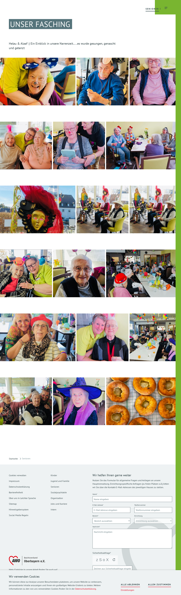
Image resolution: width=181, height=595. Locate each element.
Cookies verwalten (17, 475)
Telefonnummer (140, 505)
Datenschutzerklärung (85, 588)
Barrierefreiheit (16, 492)
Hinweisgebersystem (18, 509)
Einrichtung (138, 516)
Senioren (55, 486)
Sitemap (13, 503)
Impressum (14, 481)
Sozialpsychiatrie (59, 492)
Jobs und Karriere (59, 503)
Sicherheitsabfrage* (102, 552)
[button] (59, 8)
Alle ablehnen (130, 584)
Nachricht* (96, 527)
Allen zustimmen (159, 584)
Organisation (57, 498)
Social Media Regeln (18, 515)
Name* (95, 494)
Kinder (54, 475)
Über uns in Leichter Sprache (22, 498)
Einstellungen (127, 590)
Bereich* (95, 516)
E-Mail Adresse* (98, 505)
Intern (53, 509)
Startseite (13, 458)
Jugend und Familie (60, 481)
